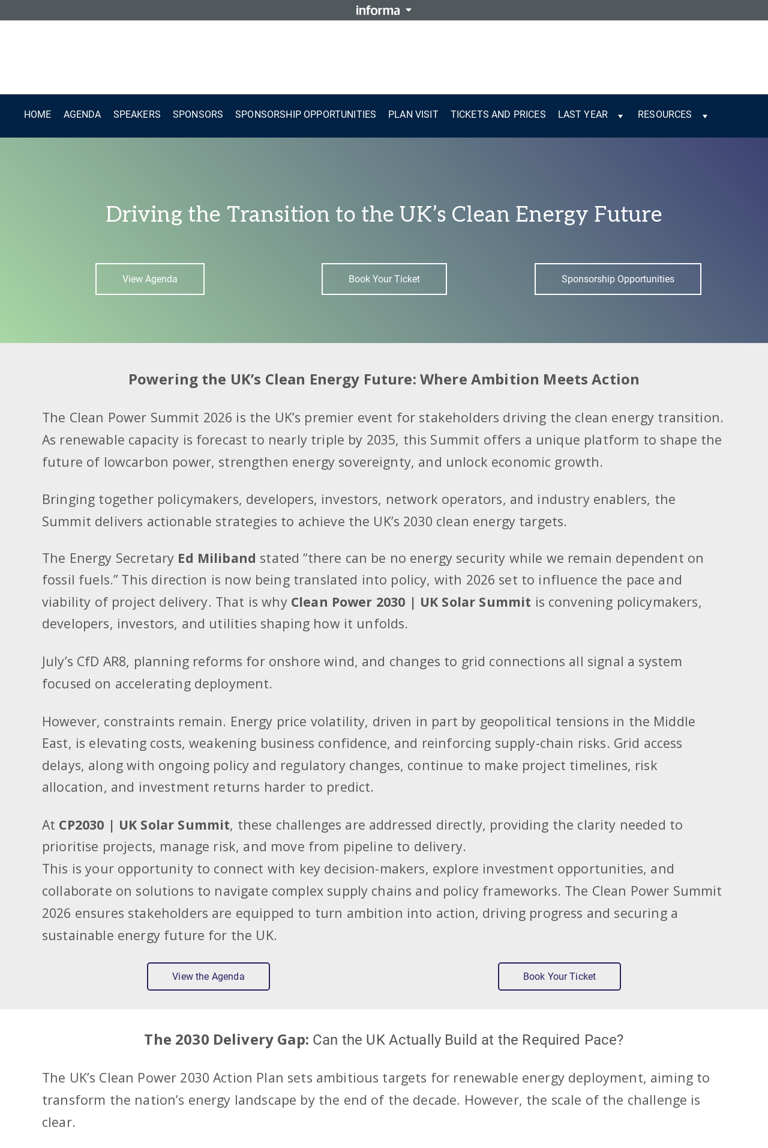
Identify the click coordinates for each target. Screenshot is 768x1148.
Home (38, 114)
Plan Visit (413, 114)
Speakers (137, 114)
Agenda (82, 114)
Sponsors (198, 114)
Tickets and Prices (498, 114)
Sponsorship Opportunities (305, 114)
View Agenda (150, 279)
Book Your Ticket (384, 279)
